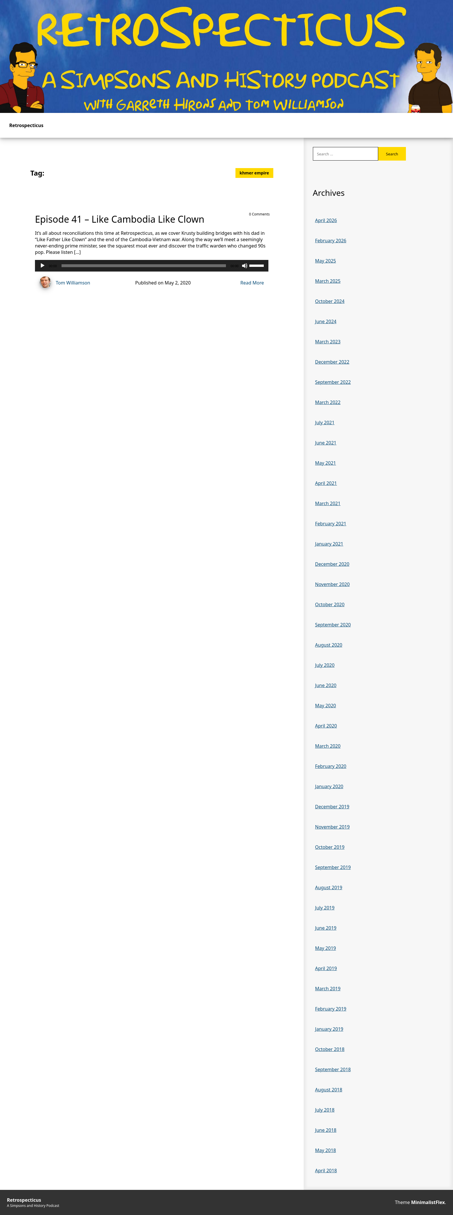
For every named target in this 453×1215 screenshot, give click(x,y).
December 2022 (332, 362)
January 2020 (329, 786)
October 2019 (330, 847)
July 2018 (325, 1110)
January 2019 (329, 1029)
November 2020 (332, 584)
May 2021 (325, 463)
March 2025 (328, 281)
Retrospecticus (26, 125)
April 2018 (326, 1170)
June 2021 (326, 443)
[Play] (42, 266)
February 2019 (330, 1009)
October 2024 (330, 301)
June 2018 (326, 1130)
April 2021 (326, 483)
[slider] (144, 265)
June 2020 (326, 685)
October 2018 (330, 1049)
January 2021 (329, 544)
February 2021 (330, 523)
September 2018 (333, 1069)
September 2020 (333, 625)
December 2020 (332, 564)
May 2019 (325, 948)
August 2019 (328, 887)
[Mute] (245, 266)
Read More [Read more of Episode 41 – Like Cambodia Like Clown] (252, 283)
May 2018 (325, 1150)
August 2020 (328, 645)
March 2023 (328, 341)
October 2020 (330, 604)
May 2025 (325, 261)
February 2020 (330, 766)
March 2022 (328, 402)
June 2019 (326, 928)
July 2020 (325, 665)
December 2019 (332, 806)
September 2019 (333, 867)
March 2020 (328, 746)
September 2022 (333, 382)
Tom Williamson (62, 283)
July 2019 (325, 908)
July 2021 (325, 422)
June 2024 (326, 321)
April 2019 (326, 968)
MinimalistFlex (428, 1202)
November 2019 (332, 827)
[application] (151, 265)
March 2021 (328, 503)
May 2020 (325, 705)
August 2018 (328, 1089)
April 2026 (326, 220)
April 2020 (326, 726)
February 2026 (330, 240)
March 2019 (328, 988)
